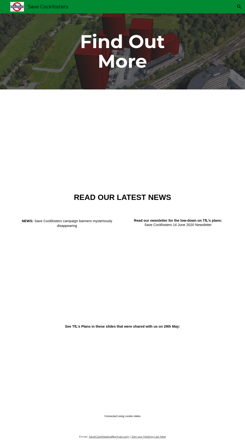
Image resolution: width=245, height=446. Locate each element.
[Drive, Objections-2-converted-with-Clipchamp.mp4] (122, 137)
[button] (239, 6)
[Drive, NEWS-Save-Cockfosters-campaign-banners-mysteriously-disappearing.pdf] (67, 271)
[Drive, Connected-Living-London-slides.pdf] (122, 371)
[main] (122, 51)
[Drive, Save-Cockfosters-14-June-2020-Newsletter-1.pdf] (178, 269)
